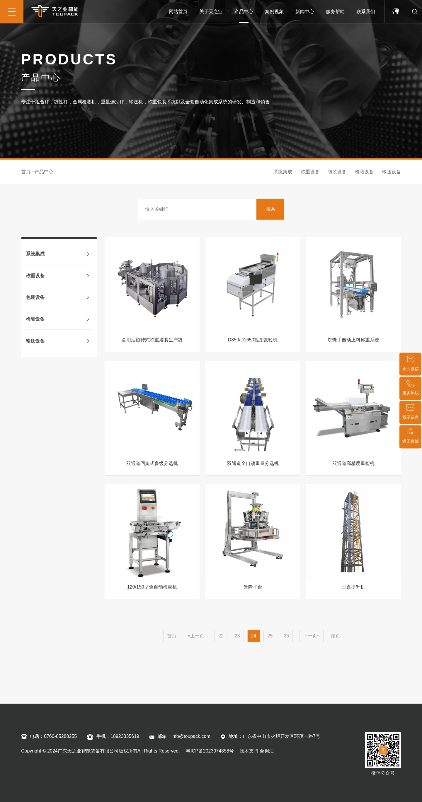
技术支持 (249, 750)
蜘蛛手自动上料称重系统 (353, 339)
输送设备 (391, 171)
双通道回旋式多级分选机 (152, 463)
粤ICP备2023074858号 (209, 750)
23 (237, 635)
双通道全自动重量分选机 (253, 463)
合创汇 (267, 750)
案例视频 (274, 11)
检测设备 (364, 171)
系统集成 (282, 171)
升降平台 (253, 586)
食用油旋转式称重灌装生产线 (152, 339)
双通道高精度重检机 (353, 463)
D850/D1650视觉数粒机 (253, 339)
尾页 (335, 635)
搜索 (270, 208)
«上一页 (196, 635)
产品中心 (243, 11)
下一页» (311, 635)
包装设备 (337, 171)
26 (286, 635)
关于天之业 (211, 11)
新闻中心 (304, 11)
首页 (25, 171)
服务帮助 (335, 11)
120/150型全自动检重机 (152, 586)
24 (253, 635)
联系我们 (365, 11)
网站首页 (178, 11)
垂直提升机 (353, 586)
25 (270, 635)
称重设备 (310, 171)
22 (221, 635)
